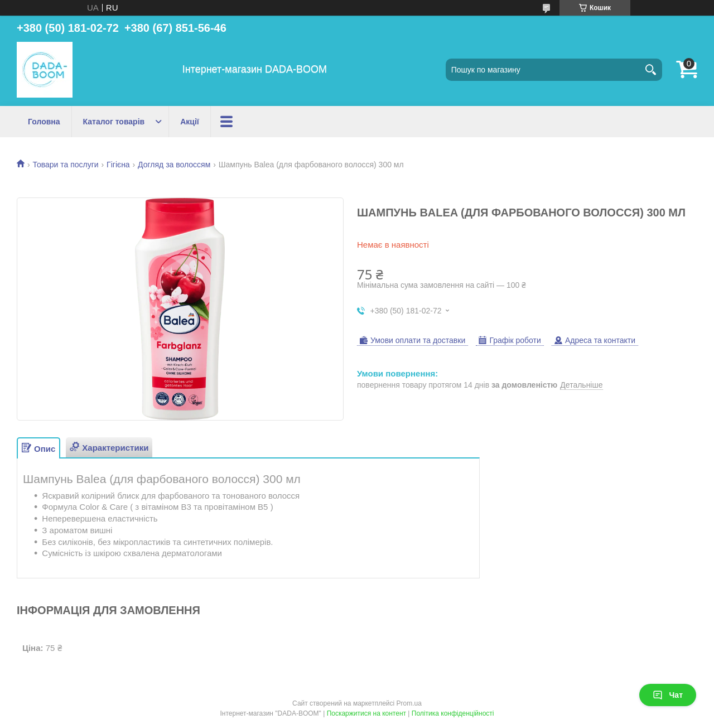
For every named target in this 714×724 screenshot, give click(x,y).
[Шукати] (651, 70)
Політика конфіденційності (453, 713)
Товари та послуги (65, 164)
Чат (668, 695)
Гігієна (118, 164)
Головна (44, 121)
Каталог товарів (114, 121)
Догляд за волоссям (174, 164)
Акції (189, 121)
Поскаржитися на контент (366, 713)
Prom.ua (409, 703)
